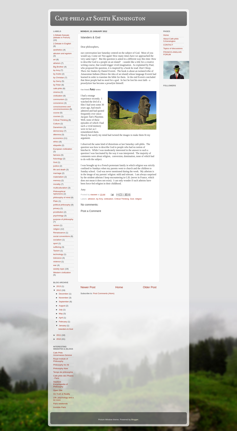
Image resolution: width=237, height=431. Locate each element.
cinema (56, 92)
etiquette (57, 145)
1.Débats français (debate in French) (61, 36)
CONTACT (168, 45)
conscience (58, 103)
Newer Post (88, 287)
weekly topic (59, 269)
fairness (56, 155)
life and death (59, 169)
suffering (57, 247)
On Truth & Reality (61, 394)
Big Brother (58, 67)
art (54, 59)
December (64, 294)
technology (58, 254)
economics (58, 138)
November (64, 298)
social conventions (61, 236)
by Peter (57, 85)
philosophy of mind (61, 197)
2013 (58, 286)
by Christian (58, 77)
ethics (56, 142)
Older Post (149, 287)
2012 (58, 290)
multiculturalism (60, 188)
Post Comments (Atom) (103, 293)
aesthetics (58, 50)
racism (56, 225)
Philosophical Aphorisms (59, 192)
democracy (58, 131)
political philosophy (61, 205)
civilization (108, 199)
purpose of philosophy (63, 219)
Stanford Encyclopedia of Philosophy (60, 384)
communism (58, 99)
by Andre (57, 74)
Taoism (56, 251)
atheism (91, 199)
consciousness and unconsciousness (62, 108)
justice (56, 166)
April (61, 318)
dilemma (57, 134)
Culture (56, 123)
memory (57, 180)
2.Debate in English (62, 43)
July (61, 310)
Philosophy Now (60, 368)
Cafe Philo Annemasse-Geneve (62, 354)
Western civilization (62, 272)
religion (138, 199)
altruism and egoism (62, 53)
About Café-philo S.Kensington (171, 40)
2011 (58, 335)
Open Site (57, 390)
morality (56, 184)
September (64, 301)
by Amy (99, 199)
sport (55, 243)
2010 (58, 339)
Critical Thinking (121, 199)
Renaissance (59, 232)
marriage (57, 173)
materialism (58, 177)
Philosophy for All (61, 365)
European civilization (62, 149)
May (61, 313)
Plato (55, 201)
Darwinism (58, 127)
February (63, 321)
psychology (58, 216)
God (132, 199)
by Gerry (57, 81)
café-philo (57, 88)
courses (56, 116)
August (62, 306)
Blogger (134, 419)
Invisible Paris (59, 407)
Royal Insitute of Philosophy (60, 360)
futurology (57, 159)
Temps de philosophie (63, 372)
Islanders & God (65, 329)
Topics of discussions (173, 48)
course (56, 113)
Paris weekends (60, 403)
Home (119, 287)
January (63, 325)
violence (57, 261)
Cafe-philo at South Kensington (100, 18)
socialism (57, 240)
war (55, 265)
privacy (56, 208)
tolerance (57, 258)
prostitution (58, 212)
